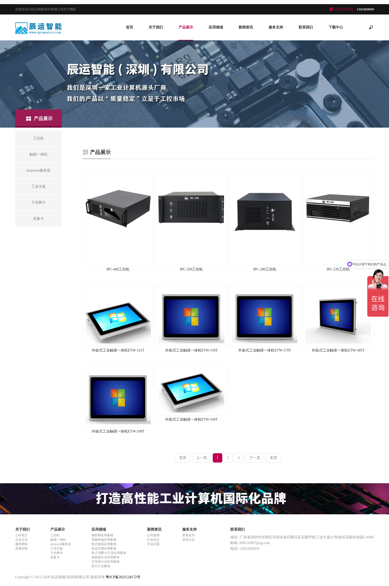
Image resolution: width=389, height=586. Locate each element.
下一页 (254, 458)
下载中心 (336, 27)
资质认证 (188, 539)
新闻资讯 (246, 27)
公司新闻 (153, 535)
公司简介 (21, 535)
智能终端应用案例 (103, 539)
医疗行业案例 (100, 566)
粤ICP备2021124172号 (123, 577)
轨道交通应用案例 (103, 548)
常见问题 (153, 544)
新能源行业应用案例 (105, 557)
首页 (129, 27)
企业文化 (21, 539)
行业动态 (153, 539)
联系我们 (306, 27)
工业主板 (56, 548)
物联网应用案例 (102, 535)
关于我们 (156, 27)
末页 (273, 458)
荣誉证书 (188, 535)
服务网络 (21, 544)
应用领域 (216, 27)
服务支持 (276, 27)
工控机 (55, 535)
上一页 (201, 458)
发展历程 (21, 548)
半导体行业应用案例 (105, 561)
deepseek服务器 (60, 544)
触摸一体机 (58, 539)
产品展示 (186, 27)
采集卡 (55, 557)
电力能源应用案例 (103, 544)
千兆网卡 (56, 553)
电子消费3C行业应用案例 (108, 553)
